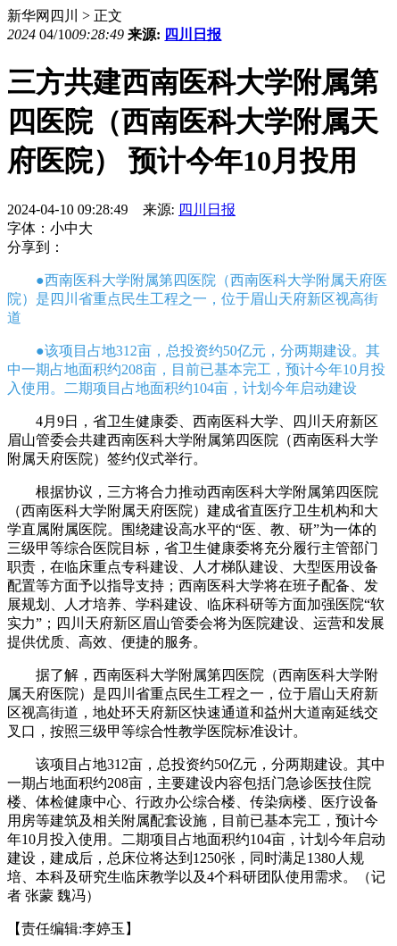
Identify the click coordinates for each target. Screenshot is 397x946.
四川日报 (192, 34)
